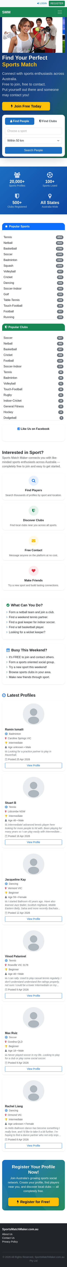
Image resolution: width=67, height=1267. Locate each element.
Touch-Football (33, 306)
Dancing (33, 283)
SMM (6, 12)
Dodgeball (33, 418)
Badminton (33, 260)
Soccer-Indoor (33, 288)
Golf (33, 294)
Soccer (33, 254)
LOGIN (42, 3)
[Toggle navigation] (60, 12)
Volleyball (33, 271)
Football (33, 311)
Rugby (33, 395)
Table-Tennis (33, 300)
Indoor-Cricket (33, 401)
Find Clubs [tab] (48, 121)
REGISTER (56, 3)
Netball (33, 243)
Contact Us (8, 1237)
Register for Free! (33, 1202)
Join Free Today (26, 106)
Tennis (33, 237)
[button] (60, 35)
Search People (33, 150)
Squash (33, 266)
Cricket (33, 277)
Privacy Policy (10, 1241)
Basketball (33, 248)
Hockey (33, 412)
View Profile (33, 765)
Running (33, 317)
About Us (7, 1234)
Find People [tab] (19, 121)
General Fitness (33, 406)
